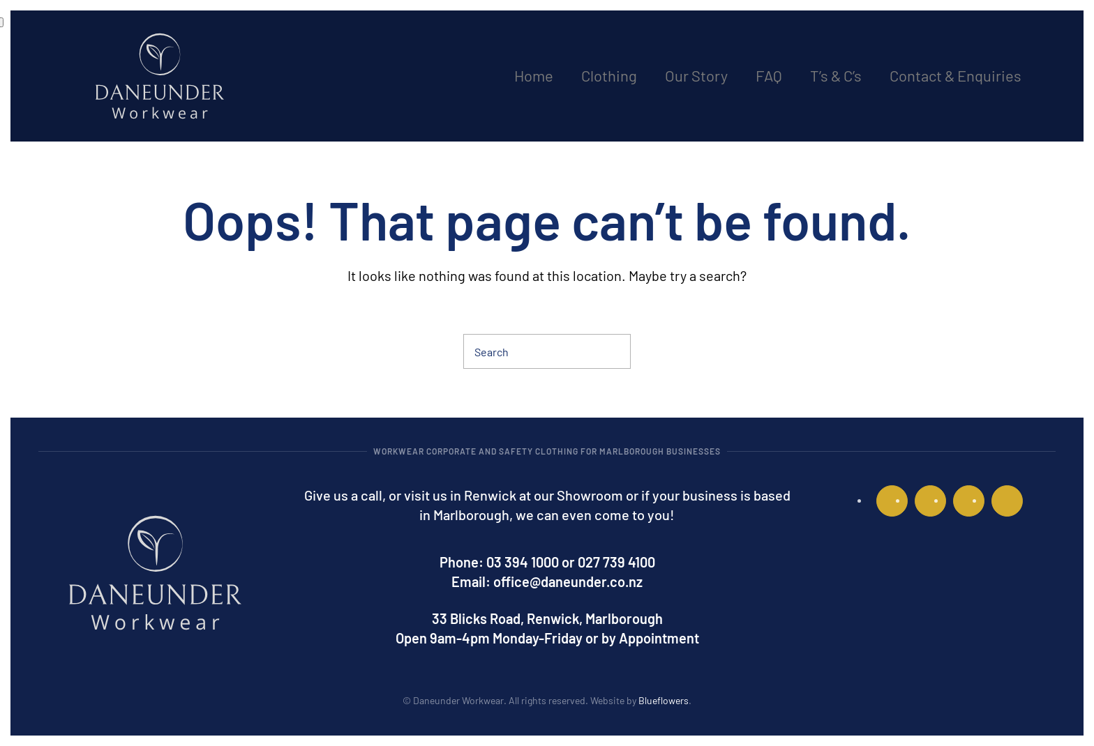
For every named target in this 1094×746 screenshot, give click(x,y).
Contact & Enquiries (955, 75)
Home (533, 75)
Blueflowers (663, 700)
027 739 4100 (616, 562)
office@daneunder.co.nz (568, 581)
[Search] (547, 351)
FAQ (769, 75)
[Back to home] (160, 76)
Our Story (696, 75)
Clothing (609, 75)
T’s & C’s (836, 75)
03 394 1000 (522, 562)
